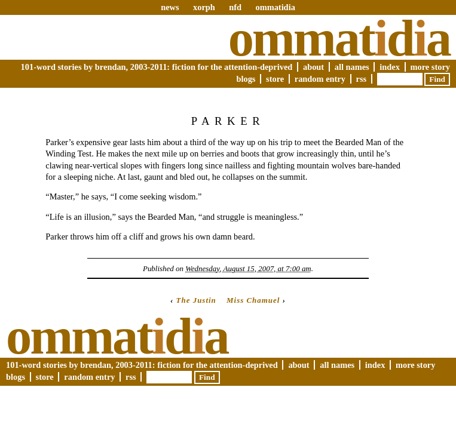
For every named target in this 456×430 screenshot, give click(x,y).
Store (275, 79)
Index (390, 67)
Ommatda (339, 38)
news (170, 7)
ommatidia (275, 7)
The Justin (196, 300)
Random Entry (320, 79)
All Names (352, 67)
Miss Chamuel (253, 300)
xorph (204, 7)
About (313, 67)
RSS (361, 79)
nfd (235, 7)
